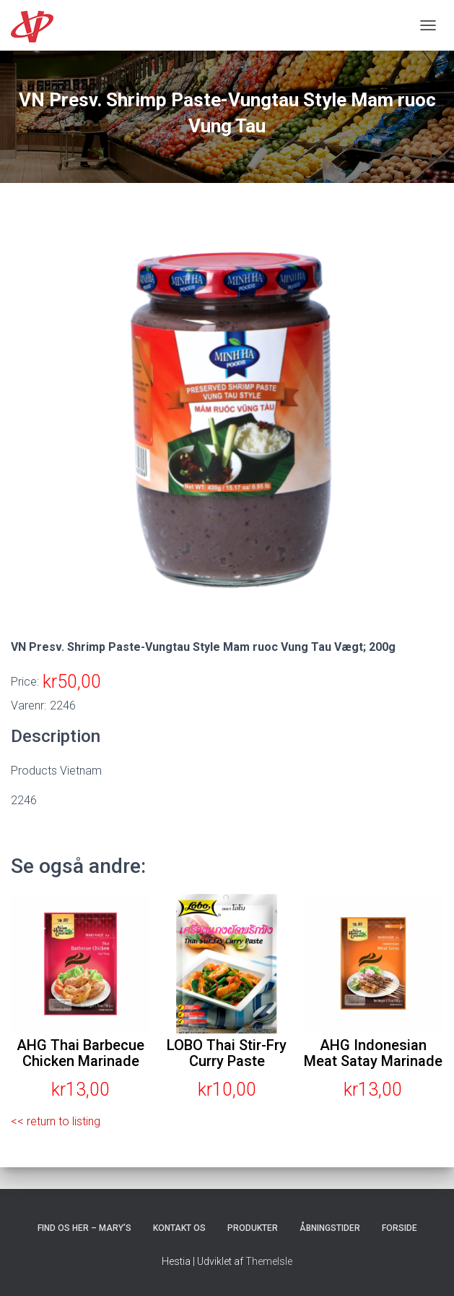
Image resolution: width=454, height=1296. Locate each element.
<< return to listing (55, 1121)
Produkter (252, 1228)
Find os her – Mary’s (84, 1228)
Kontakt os (179, 1228)
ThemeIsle (268, 1261)
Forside (399, 1228)
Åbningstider (330, 1228)
